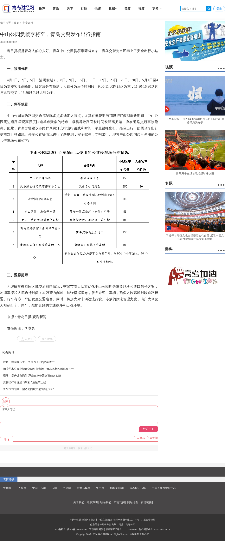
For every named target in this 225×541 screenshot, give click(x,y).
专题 (169, 183)
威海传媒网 (83, 488)
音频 (127, 8)
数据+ (113, 8)
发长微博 (47, 339)
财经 (84, 8)
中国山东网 (39, 488)
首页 (16, 22)
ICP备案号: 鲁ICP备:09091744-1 (71, 529)
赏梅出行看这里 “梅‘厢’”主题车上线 (24, 382)
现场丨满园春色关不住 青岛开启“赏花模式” (29, 362)
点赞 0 (27, 339)
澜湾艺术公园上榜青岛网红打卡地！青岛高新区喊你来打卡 (38, 368)
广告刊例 (119, 502)
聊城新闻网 (117, 488)
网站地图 (132, 502)
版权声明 (92, 502)
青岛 (56, 8)
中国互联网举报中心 (164, 488)
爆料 (169, 249)
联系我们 (105, 502)
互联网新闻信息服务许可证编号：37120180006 (113, 529)
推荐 (42, 8)
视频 (141, 8)
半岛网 (67, 488)
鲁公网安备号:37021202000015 (154, 529)
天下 (70, 8)
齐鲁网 (22, 488)
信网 (54, 488)
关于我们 (78, 502)
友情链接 (8, 479)
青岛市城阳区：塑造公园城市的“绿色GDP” (28, 389)
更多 (157, 8)
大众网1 (7, 488)
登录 (219, 8)
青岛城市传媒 (138, 488)
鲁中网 (100, 488)
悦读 (98, 8)
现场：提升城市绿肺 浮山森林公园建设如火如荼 (32, 375)
